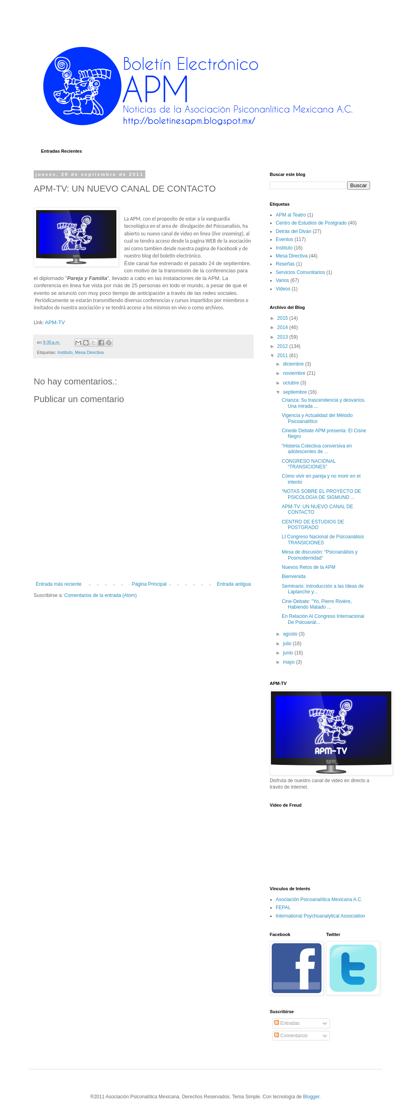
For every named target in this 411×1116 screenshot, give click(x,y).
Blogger (311, 1097)
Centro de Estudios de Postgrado (311, 223)
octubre (291, 383)
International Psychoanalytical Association (320, 916)
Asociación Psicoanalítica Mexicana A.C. (319, 899)
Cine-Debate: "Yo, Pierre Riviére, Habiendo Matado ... (317, 604)
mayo (289, 662)
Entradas (286, 1023)
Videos (283, 289)
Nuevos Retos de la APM (308, 567)
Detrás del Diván (293, 231)
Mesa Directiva (89, 352)
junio (289, 653)
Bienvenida (293, 576)
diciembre (294, 364)
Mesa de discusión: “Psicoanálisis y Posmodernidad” (320, 554)
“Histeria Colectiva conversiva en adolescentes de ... (317, 448)
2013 (283, 337)
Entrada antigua (234, 584)
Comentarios (290, 1035)
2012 (283, 346)
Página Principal (149, 584)
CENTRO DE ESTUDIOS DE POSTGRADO (313, 524)
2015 (283, 318)
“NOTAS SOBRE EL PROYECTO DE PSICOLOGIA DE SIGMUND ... (321, 494)
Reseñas (285, 264)
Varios (282, 280)
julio (288, 643)
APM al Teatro (291, 215)
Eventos (284, 239)
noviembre (295, 373)
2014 (283, 327)
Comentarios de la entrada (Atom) (100, 595)
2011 (283, 355)
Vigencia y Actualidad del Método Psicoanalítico (317, 418)
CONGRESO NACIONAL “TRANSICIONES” (309, 464)
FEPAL (283, 907)
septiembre (295, 392)
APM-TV (55, 322)
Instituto (65, 352)
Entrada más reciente (58, 584)
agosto (291, 634)
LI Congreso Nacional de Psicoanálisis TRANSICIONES (323, 539)
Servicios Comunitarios (300, 272)
